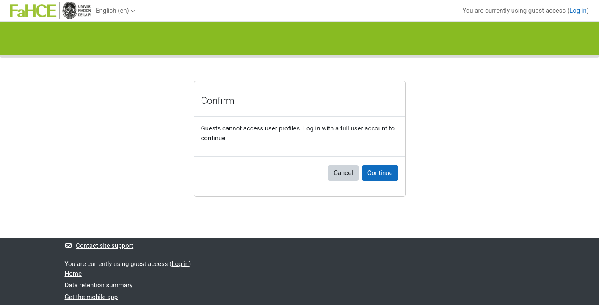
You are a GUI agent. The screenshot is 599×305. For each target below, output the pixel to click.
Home (73, 273)
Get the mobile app (91, 297)
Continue (380, 173)
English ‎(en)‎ (112, 10)
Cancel (343, 173)
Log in (578, 10)
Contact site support (99, 246)
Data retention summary (99, 285)
